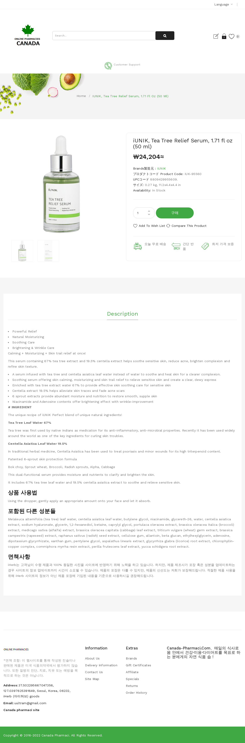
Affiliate (132, 671)
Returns (132, 685)
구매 (175, 213)
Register (210, 36)
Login (218, 36)
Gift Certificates (138, 665)
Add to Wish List (152, 226)
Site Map (92, 678)
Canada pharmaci (55, 735)
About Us (92, 658)
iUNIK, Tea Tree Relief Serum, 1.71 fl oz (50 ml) (130, 96)
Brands (131, 658)
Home (81, 96)
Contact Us (94, 671)
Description (122, 312)
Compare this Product (194, 226)
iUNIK (161, 168)
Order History (136, 692)
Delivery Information (101, 665)
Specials (132, 678)
